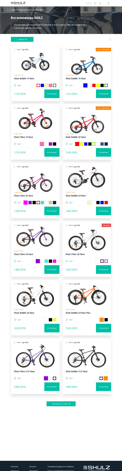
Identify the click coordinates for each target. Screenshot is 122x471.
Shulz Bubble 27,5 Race (77, 371)
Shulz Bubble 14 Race (24, 78)
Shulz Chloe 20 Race (23, 195)
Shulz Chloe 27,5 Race (24, 371)
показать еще (61, 403)
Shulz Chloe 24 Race (23, 254)
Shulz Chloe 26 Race (75, 254)
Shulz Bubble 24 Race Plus (78, 312)
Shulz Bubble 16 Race (76, 78)
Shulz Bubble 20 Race (76, 137)
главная (14, 10)
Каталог (14, 466)
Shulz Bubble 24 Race (76, 195)
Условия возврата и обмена (61, 466)
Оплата (32, 466)
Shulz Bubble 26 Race (24, 312)
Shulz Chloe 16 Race (23, 137)
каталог (21, 10)
